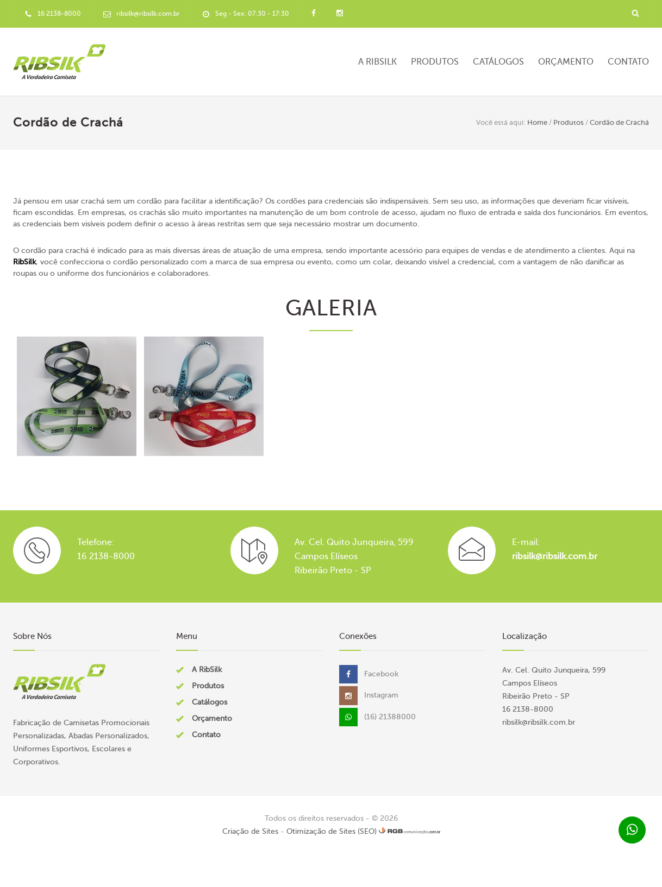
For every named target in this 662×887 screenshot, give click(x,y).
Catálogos (498, 62)
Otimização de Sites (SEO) (331, 831)
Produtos (435, 62)
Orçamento (566, 62)
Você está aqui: (501, 122)
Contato (628, 62)
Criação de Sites (250, 831)
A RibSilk (377, 62)
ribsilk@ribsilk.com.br (554, 556)
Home (537, 122)
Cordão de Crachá (619, 122)
